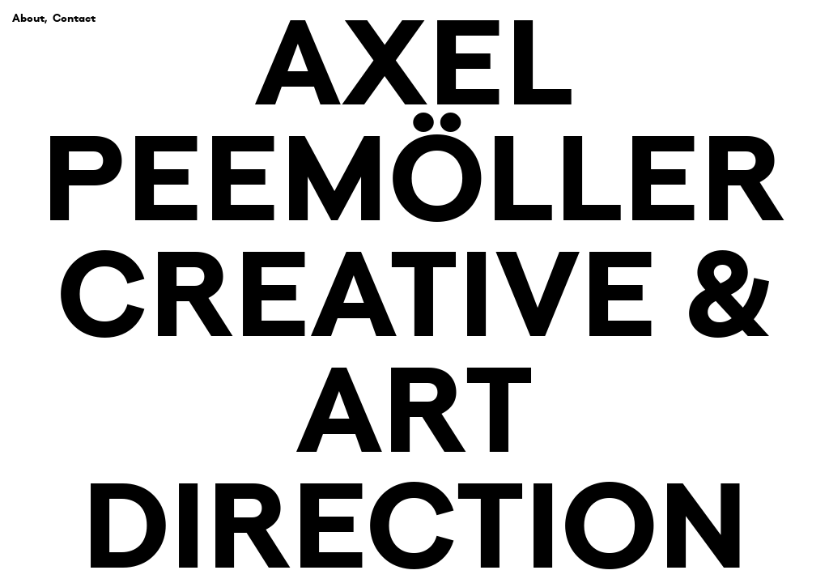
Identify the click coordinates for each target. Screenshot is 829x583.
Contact (74, 18)
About (28, 18)
